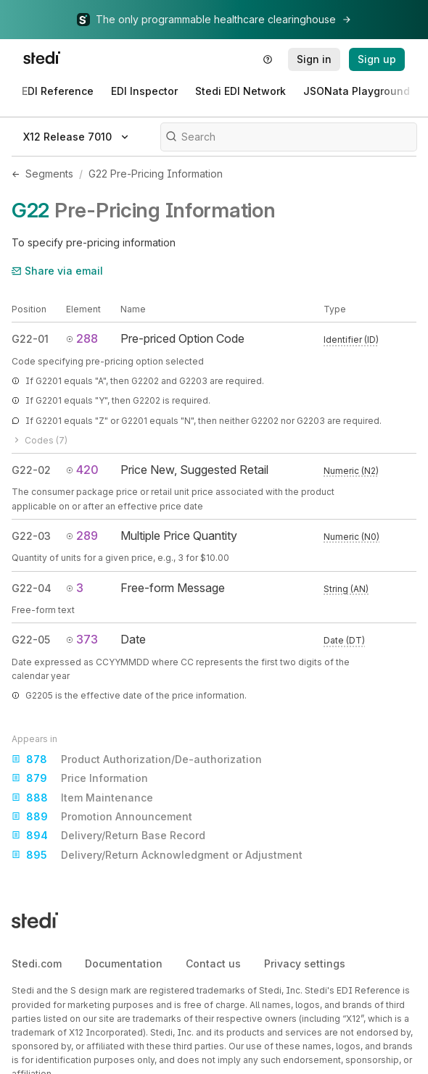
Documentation (123, 963)
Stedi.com (37, 963)
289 (82, 535)
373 (82, 639)
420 (82, 469)
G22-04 (32, 588)
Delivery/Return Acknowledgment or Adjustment (157, 855)
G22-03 (31, 536)
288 (82, 338)
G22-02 (31, 470)
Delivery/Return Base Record (108, 836)
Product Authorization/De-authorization (137, 759)
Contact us (213, 963)
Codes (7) (39, 440)
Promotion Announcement (102, 817)
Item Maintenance (82, 798)
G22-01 (30, 339)
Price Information (80, 778)
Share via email (57, 271)
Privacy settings (304, 963)
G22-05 (31, 639)
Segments (49, 173)
